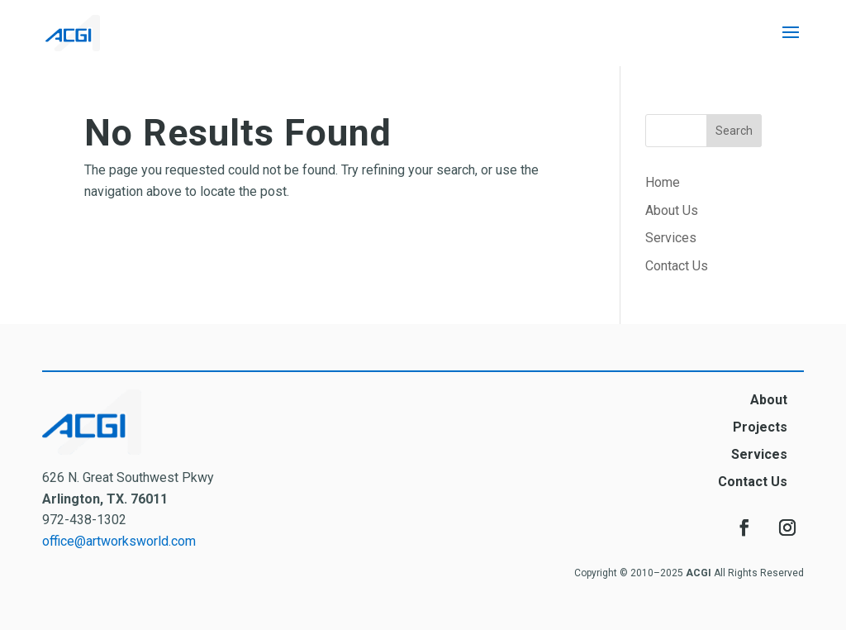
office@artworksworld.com (119, 541)
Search (734, 130)
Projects (760, 427)
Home (662, 182)
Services (670, 238)
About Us (671, 210)
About (768, 400)
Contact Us (676, 266)
